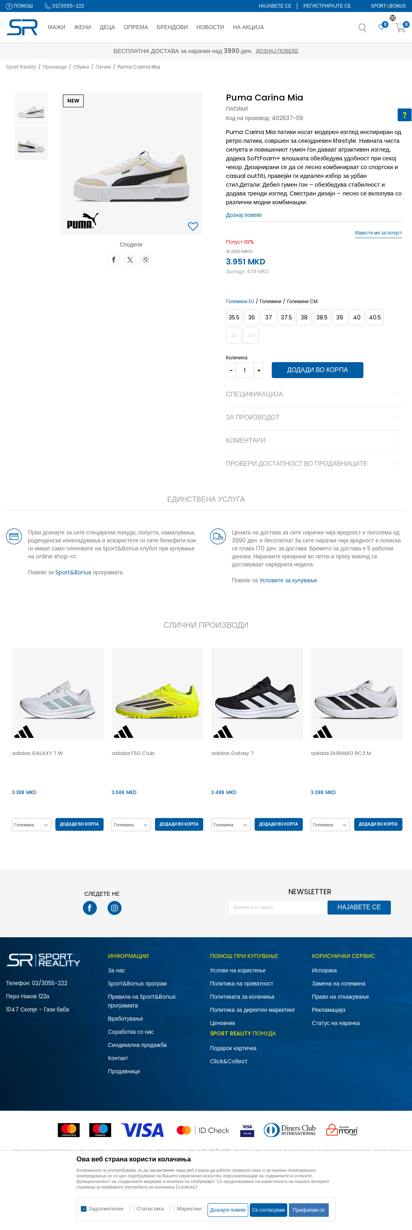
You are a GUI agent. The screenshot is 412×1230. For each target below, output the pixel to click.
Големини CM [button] (301, 301)
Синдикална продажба (137, 1045)
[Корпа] (400, 28)
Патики (103, 66)
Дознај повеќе (277, 51)
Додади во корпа (315, 370)
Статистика (150, 1208)
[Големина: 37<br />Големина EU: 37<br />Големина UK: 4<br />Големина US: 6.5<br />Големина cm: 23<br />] (268, 317)
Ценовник (222, 1023)
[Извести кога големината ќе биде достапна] (392, 317)
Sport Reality (21, 66)
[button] (371, 30)
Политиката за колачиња (242, 997)
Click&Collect (228, 1061)
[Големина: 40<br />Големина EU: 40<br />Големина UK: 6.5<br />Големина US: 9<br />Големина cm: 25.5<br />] (356, 317)
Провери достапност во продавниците (313, 464)
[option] (30, 109)
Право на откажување (340, 997)
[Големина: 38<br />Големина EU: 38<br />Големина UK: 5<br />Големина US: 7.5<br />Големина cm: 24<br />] (304, 317)
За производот (313, 418)
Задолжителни (106, 1208)
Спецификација (313, 395)
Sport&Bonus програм (137, 984)
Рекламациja (328, 1010)
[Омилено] (382, 27)
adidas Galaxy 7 (231, 753)
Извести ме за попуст (378, 233)
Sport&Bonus (72, 572)
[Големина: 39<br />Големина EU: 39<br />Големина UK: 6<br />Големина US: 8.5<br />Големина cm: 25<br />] (339, 317)
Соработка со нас (131, 1032)
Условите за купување (288, 580)
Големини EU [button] (240, 301)
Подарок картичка (233, 1048)
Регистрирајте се (327, 5)
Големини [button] (270, 301)
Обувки (81, 66)
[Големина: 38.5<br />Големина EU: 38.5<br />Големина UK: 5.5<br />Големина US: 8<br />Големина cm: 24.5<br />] (321, 317)
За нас (116, 970)
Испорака (324, 970)
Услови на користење (238, 970)
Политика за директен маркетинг (252, 1010)
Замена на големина (338, 984)
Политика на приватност (241, 984)
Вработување (125, 1019)
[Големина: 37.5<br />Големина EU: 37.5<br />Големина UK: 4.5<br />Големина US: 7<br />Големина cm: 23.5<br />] (286, 317)
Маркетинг (189, 1208)
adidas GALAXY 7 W (36, 753)
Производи (55, 66)
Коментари (313, 441)
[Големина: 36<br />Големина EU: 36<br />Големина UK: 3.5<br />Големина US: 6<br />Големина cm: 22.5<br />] (251, 317)
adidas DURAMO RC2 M (340, 753)
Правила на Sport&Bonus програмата (142, 1001)
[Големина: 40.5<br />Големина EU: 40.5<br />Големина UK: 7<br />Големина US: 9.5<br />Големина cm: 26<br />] (374, 317)
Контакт (118, 1058)
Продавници (124, 1071)
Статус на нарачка (336, 1023)
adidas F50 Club (132, 753)
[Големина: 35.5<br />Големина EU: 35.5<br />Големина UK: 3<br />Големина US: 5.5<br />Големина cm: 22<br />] (234, 317)
